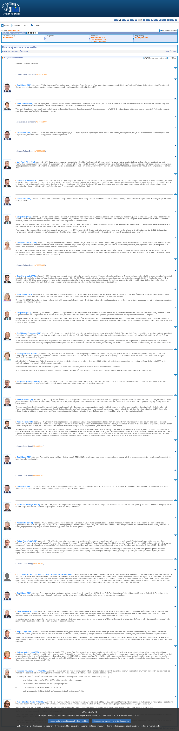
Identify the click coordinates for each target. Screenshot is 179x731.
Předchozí (17, 25)
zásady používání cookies (136, 729)
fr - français (136, 20)
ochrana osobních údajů (115, 729)
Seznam (6, 25)
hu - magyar (152, 20)
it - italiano (144, 20)
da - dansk (123, 20)
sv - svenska (176, 20)
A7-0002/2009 (41, 122)
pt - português (163, 20)
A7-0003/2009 (38, 446)
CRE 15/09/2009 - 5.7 (98, 39)
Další (24, 25)
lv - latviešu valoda (147, 20)
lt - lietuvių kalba (149, 20)
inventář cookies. (155, 729)
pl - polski (160, 20)
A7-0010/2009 (8, 38)
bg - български (115, 20)
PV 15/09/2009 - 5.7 (98, 38)
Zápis (174, 58)
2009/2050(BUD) (14, 30)
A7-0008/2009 (39, 151)
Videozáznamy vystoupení (157, 58)
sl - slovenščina (170, 20)
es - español (117, 20)
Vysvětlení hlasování (98, 41)
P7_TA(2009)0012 (141, 38)
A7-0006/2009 (39, 265)
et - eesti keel (128, 20)
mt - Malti (155, 20)
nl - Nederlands (157, 20)
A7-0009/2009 (38, 475)
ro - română (165, 20)
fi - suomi (173, 20)
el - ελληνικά (131, 20)
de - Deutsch (125, 20)
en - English (133, 20)
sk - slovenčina (168, 20)
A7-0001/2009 (41, 74)
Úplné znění (36, 25)
